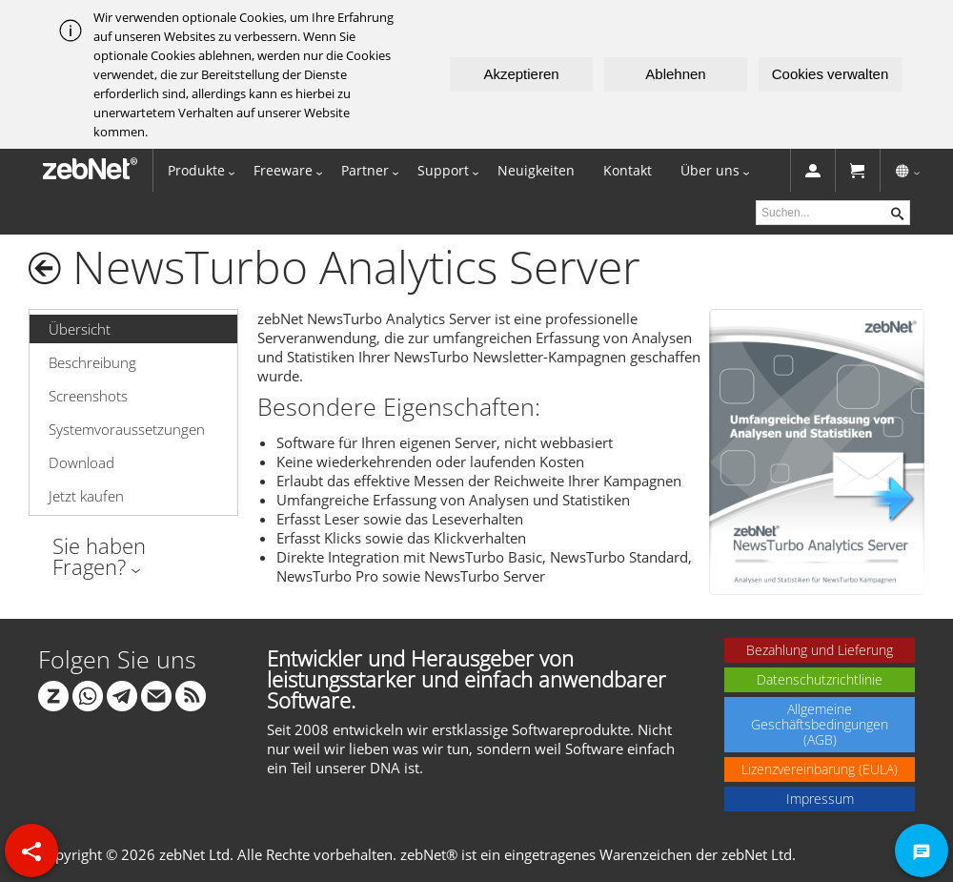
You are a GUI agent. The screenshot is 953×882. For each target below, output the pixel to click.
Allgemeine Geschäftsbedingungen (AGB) (819, 724)
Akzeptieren (520, 74)
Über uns (710, 170)
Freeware (283, 170)
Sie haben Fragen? (99, 556)
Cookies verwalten (830, 74)
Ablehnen (675, 74)
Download (81, 462)
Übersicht (80, 328)
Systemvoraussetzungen (127, 429)
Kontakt (627, 170)
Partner (365, 170)
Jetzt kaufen (86, 495)
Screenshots (88, 395)
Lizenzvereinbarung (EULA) (819, 769)
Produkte (196, 170)
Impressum (820, 799)
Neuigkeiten (536, 170)
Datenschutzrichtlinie (819, 679)
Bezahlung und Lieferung (819, 650)
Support (443, 170)
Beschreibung (92, 362)
